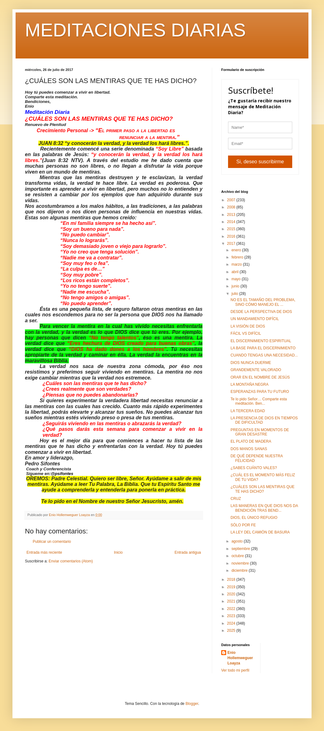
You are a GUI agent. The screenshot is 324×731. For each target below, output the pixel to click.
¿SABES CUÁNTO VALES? (254, 468)
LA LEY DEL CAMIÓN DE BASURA (260, 532)
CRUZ (236, 498)
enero (236, 250)
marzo (237, 264)
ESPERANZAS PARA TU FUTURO (260, 391)
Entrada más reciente (44, 552)
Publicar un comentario (52, 541)
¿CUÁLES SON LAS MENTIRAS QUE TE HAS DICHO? (262, 489)
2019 (231, 587)
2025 (231, 630)
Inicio (118, 552)
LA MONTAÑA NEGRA (250, 384)
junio (236, 286)
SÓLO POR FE (243, 525)
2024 (231, 623)
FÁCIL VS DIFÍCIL (246, 333)
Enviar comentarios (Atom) (71, 561)
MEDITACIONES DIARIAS (135, 30)
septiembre (241, 549)
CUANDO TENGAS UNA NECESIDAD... (264, 355)
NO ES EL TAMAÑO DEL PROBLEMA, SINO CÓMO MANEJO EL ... (263, 302)
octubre (238, 556)
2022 (231, 609)
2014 (231, 222)
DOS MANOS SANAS (249, 449)
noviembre (240, 563)
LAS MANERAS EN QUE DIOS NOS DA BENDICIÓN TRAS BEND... (264, 508)
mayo (236, 279)
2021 (231, 601)
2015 (231, 229)
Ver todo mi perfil (235, 670)
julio (235, 293)
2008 (231, 207)
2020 (231, 594)
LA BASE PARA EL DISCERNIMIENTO (263, 348)
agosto (237, 541)
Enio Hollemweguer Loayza (240, 657)
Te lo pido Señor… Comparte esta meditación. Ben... (259, 401)
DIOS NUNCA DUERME (251, 363)
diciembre (240, 570)
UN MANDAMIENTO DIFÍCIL (255, 319)
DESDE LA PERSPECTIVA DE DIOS (261, 312)
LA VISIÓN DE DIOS (248, 326)
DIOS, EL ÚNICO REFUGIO (254, 517)
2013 (231, 214)
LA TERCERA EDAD (248, 411)
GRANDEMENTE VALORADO (256, 370)
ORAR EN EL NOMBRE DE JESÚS (260, 377)
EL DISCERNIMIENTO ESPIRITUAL (261, 341)
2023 (231, 616)
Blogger (191, 703)
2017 (231, 243)
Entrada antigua (187, 552)
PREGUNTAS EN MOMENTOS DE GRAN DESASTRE (260, 432)
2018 (231, 579)
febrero (237, 257)
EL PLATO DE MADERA (251, 441)
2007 (231, 200)
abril (235, 272)
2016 (231, 236)
